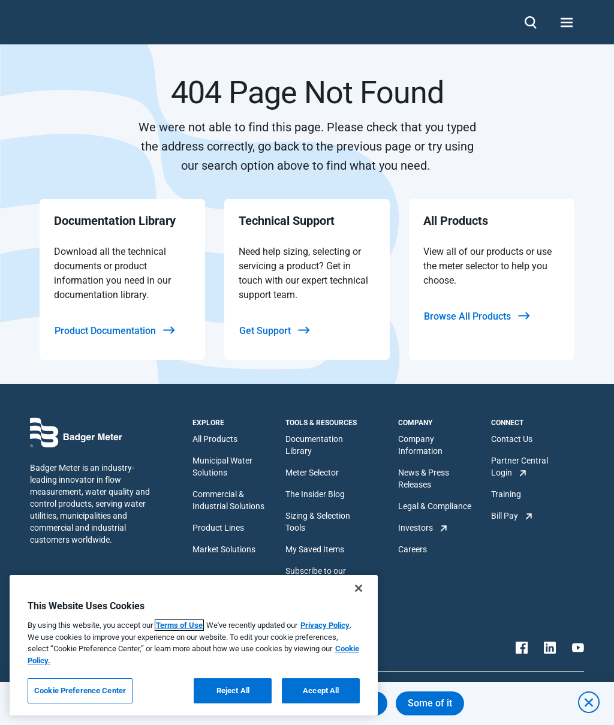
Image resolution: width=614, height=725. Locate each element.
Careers (412, 549)
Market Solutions (223, 549)
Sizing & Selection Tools (317, 522)
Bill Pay (504, 516)
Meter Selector (312, 472)
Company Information (420, 445)
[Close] (358, 588)
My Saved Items (314, 549)
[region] (194, 645)
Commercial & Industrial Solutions (228, 500)
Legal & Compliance (434, 506)
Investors (415, 528)
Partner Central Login (519, 466)
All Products (214, 439)
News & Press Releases (423, 478)
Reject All (232, 690)
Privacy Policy (325, 625)
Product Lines (218, 528)
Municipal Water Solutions (222, 466)
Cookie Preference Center (80, 690)
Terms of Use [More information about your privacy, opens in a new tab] (179, 625)
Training (506, 494)
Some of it (430, 703)
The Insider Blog (315, 494)
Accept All (321, 690)
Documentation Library (314, 445)
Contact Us (511, 439)
